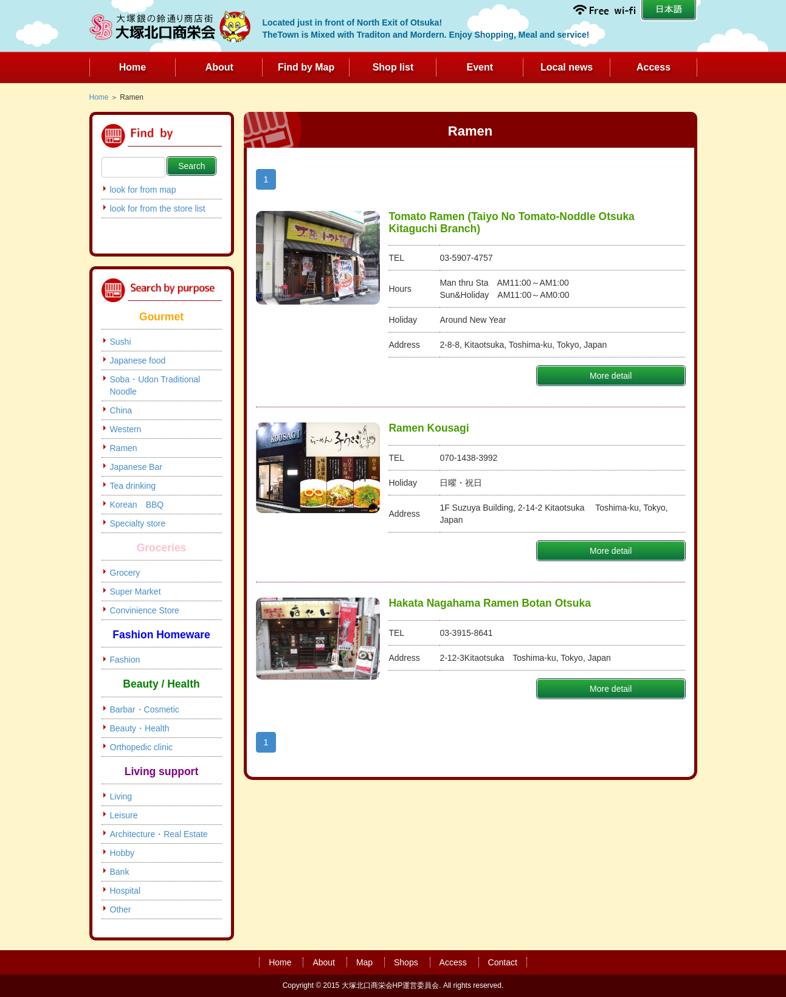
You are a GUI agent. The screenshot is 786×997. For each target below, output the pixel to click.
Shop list (393, 67)
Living (121, 796)
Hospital (125, 890)
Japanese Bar (136, 467)
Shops (406, 962)
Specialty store (138, 523)
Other (120, 909)
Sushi (120, 342)
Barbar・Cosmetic (144, 709)
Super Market (135, 591)
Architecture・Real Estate (159, 834)
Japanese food (138, 360)
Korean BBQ (137, 504)
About (219, 67)
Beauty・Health (140, 728)
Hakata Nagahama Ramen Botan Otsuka (489, 603)
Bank (119, 872)
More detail (611, 376)
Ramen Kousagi (428, 428)
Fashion (125, 659)
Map (364, 962)
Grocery (125, 573)
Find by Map (306, 67)
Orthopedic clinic (141, 747)
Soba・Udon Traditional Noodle (155, 385)
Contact (502, 962)
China (121, 410)
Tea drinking (133, 486)
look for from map (143, 190)
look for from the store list (157, 208)
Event (480, 67)
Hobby (122, 853)
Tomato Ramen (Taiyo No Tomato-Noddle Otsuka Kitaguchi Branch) (511, 222)
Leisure (124, 815)
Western (126, 429)
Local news (566, 67)
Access (653, 67)
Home (132, 67)
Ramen (123, 448)
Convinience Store (144, 610)
